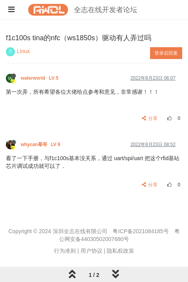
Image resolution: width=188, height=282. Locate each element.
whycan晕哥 (41, 144)
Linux (23, 51)
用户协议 (91, 251)
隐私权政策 (120, 251)
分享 (150, 118)
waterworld (40, 78)
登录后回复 (166, 53)
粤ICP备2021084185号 (140, 231)
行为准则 (65, 251)
